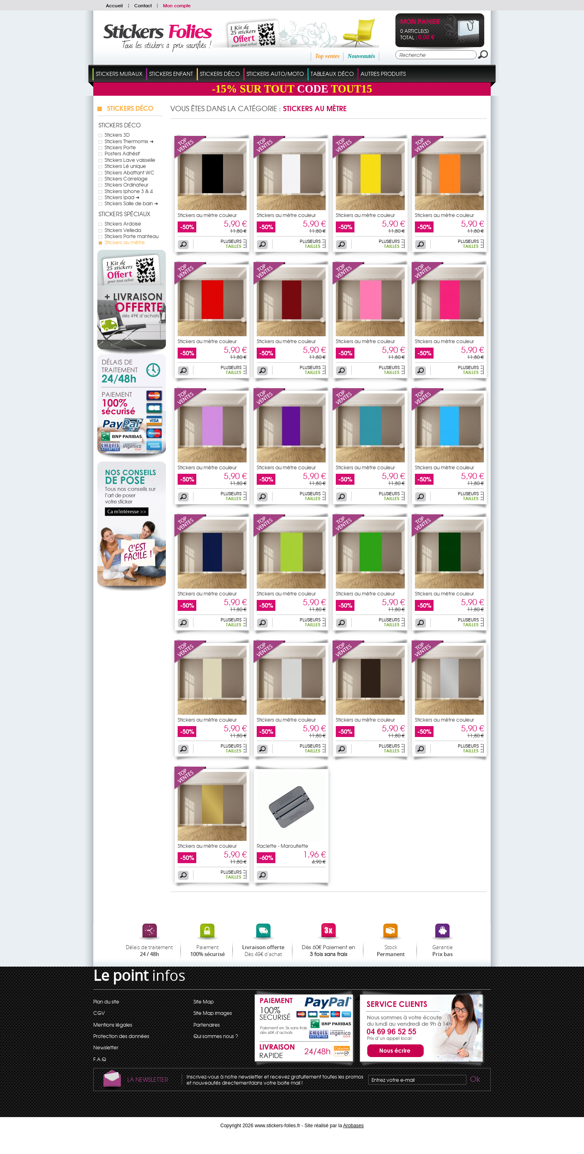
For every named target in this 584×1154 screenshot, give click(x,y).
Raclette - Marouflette (282, 845)
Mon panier (420, 22)
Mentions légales (112, 1024)
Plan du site (106, 1001)
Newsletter (105, 1047)
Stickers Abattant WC (130, 172)
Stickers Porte (120, 147)
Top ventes (327, 56)
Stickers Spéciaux (124, 214)
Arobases (353, 1125)
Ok (474, 1080)
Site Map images (212, 1012)
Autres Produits (383, 73)
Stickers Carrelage (126, 178)
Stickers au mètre (125, 242)
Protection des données (121, 1036)
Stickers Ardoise (123, 223)
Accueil (114, 5)
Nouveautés (361, 56)
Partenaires (206, 1024)
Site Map (203, 1001)
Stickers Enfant (171, 73)
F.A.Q (99, 1059)
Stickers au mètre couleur (207, 215)
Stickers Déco (220, 73)
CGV (99, 1012)
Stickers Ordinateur (126, 184)
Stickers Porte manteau (132, 236)
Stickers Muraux (119, 73)
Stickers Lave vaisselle (130, 160)
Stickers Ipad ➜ (122, 197)
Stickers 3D (117, 135)
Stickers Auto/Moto (275, 73)
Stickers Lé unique (125, 166)
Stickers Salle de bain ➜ (131, 203)
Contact (143, 5)
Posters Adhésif (122, 153)
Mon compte (177, 5)
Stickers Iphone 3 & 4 (129, 191)
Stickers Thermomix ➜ (129, 141)
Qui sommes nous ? (215, 1036)
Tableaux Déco (332, 73)
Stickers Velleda (123, 230)
